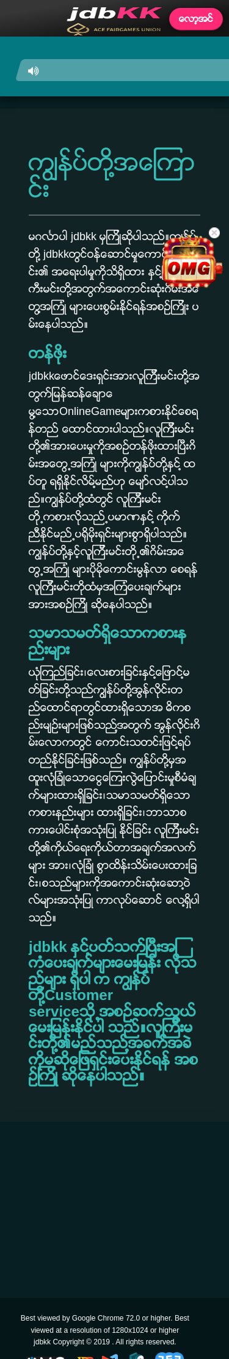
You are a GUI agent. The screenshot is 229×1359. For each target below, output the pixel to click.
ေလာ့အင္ (196, 18)
